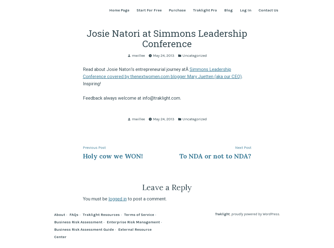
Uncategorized (194, 55)
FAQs (73, 215)
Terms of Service (139, 215)
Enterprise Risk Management (133, 222)
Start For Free (149, 10)
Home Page (119, 10)
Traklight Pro (205, 10)
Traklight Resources (101, 215)
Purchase (177, 10)
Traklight (222, 214)
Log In (245, 10)
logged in (117, 199)
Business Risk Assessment (78, 222)
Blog (228, 10)
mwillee (138, 55)
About (59, 215)
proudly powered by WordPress (255, 214)
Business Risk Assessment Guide (84, 229)
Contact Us (268, 10)
